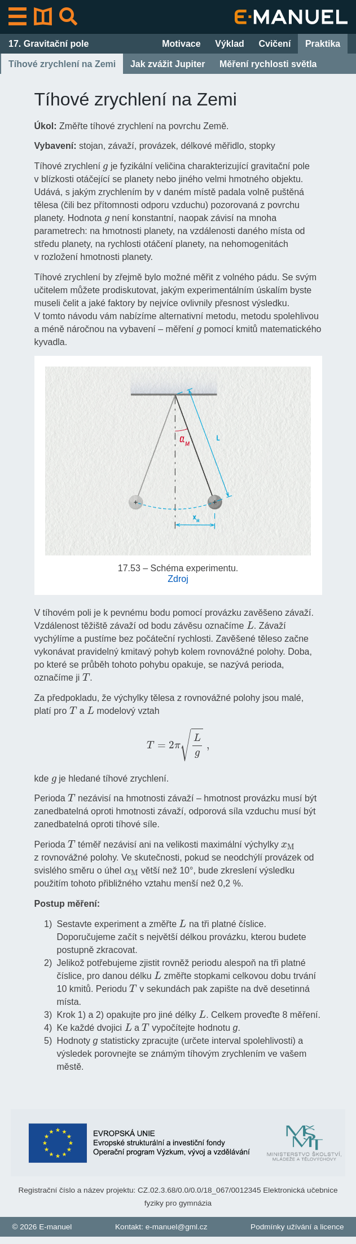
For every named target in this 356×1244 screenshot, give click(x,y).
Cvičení (274, 43)
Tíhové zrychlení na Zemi (62, 64)
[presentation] (105, 165)
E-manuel (55, 1227)
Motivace (181, 43)
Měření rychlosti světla (268, 64)
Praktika (322, 43)
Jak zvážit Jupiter (167, 64)
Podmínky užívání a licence (297, 1227)
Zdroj (178, 579)
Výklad (229, 43)
